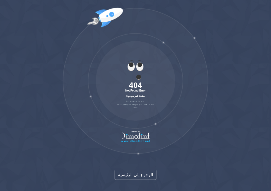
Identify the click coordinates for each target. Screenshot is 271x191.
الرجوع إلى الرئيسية (135, 174)
